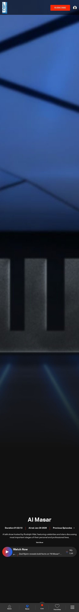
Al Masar (39, 520)
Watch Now (20, 549)
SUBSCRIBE (60, 8)
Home (9, 607)
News (27, 607)
